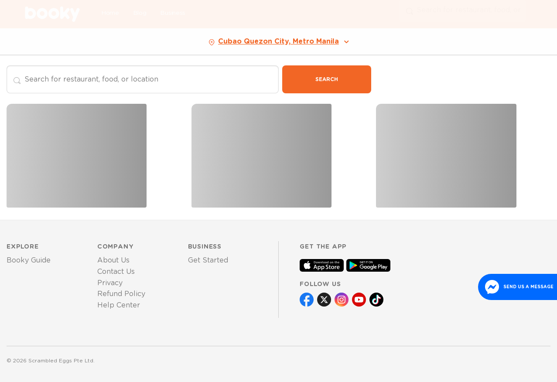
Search (326, 79)
